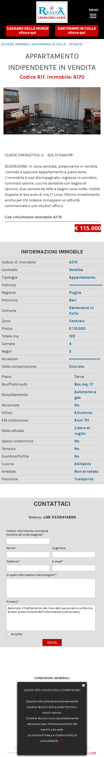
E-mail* (57, 561)
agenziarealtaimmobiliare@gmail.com (57, 711)
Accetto (16, 634)
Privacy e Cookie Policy (52, 684)
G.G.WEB (92, 752)
